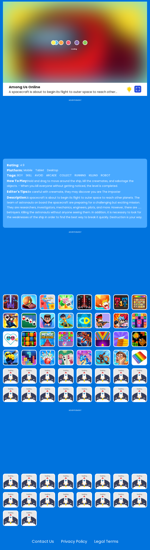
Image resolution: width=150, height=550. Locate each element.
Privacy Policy (74, 541)
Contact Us (43, 541)
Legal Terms (106, 541)
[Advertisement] (75, 261)
